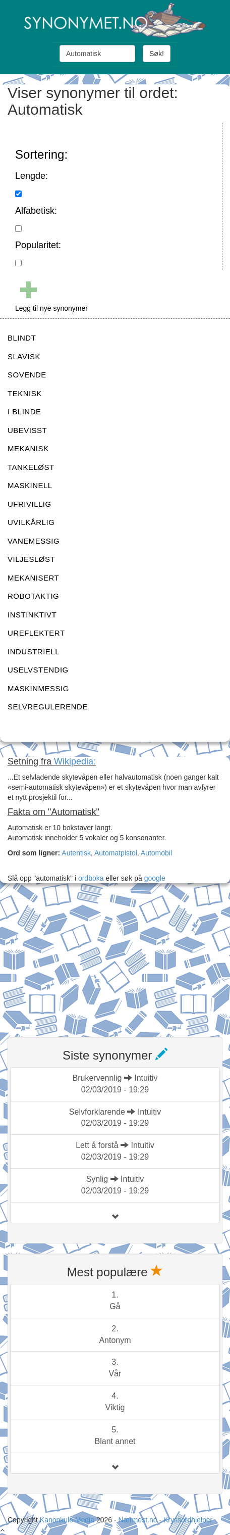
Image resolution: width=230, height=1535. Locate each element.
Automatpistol (115, 853)
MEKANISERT (33, 577)
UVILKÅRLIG (31, 522)
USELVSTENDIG (38, 669)
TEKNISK (25, 393)
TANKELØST (31, 467)
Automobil (156, 853)
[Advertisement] (83, 961)
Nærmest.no (137, 1520)
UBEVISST (27, 430)
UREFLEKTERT (36, 633)
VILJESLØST (31, 559)
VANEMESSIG (34, 541)
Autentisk (76, 853)
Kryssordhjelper (187, 1520)
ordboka (89, 878)
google (154, 878)
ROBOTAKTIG (33, 596)
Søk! (156, 54)
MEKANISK (28, 448)
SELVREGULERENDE (48, 706)
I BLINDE (24, 411)
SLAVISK (24, 356)
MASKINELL (30, 485)
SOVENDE (27, 374)
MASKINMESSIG (38, 688)
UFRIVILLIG (29, 504)
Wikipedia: (75, 761)
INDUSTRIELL (34, 651)
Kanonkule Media (68, 1520)
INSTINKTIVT (32, 614)
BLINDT (22, 337)
